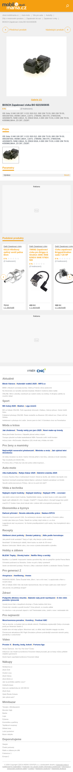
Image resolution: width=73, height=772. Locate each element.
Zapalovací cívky (50, 18)
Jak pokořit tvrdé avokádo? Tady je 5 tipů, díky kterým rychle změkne (27, 539)
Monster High (7, 710)
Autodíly (49, 15)
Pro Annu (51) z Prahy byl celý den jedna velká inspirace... (23, 463)
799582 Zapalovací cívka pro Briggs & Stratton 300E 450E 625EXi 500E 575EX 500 (39, 254)
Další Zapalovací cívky (13, 246)
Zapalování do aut (33, 18)
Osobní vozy (7, 673)
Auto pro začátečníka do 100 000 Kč (15, 688)
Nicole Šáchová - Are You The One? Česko (18, 649)
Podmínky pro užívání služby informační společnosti (42, 767)
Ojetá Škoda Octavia (10, 694)
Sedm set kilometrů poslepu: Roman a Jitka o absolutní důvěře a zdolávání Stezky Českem (35, 566)
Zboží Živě (6, 670)
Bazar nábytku (7, 734)
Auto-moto (25, 15)
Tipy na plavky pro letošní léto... (14, 460)
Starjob (5, 744)
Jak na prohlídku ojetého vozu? (13, 682)
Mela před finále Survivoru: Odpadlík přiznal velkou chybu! (23, 434)
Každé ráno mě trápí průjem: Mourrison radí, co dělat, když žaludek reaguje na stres (33, 629)
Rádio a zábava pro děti (11, 750)
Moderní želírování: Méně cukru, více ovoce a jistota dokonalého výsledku (29, 545)
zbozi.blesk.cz (7, 679)
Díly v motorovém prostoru (13, 18)
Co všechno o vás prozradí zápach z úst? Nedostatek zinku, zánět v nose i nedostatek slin (35, 610)
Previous (3, 277)
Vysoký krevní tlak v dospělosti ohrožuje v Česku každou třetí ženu (26, 604)
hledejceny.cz (7, 667)
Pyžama (5, 719)
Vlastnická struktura (59, 768)
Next (69, 277)
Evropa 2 (5, 756)
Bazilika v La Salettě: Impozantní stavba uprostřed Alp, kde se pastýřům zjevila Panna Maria (36, 559)
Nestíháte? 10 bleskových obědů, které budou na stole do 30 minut (26, 542)
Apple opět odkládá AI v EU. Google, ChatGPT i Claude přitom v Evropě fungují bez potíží (35, 500)
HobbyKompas (7, 685)
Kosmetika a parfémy (10, 722)
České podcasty (8, 747)
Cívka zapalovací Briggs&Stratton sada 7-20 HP (63, 252)
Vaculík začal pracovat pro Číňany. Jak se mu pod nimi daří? (24, 483)
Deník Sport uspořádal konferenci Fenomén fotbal (20, 657)
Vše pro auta (38, 15)
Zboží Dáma (6, 676)
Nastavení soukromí (42, 768)
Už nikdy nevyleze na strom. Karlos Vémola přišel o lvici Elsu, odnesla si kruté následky (34, 457)
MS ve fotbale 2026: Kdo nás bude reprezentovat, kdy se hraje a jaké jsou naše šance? (34, 585)
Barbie (4, 713)
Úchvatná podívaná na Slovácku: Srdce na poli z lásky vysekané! (26, 562)
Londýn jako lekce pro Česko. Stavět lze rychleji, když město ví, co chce (28, 520)
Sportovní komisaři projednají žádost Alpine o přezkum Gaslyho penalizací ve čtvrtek (33, 480)
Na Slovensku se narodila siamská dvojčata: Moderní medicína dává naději (29, 391)
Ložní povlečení (8, 731)
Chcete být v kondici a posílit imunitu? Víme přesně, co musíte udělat (27, 607)
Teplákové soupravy (9, 725)
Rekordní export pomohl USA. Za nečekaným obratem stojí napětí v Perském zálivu (33, 517)
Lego (4, 716)
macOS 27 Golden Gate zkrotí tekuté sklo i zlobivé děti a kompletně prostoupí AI (31, 503)
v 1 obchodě (9, 307)
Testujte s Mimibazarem (11, 707)
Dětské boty (6, 728)
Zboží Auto (6, 691)
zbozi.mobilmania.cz (10, 15)
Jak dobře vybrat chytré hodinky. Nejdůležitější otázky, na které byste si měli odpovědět (34, 497)
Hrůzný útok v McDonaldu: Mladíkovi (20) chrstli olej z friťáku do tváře (27, 440)
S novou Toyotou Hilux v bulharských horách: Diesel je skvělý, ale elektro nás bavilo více (34, 477)
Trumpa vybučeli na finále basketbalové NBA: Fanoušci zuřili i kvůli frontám (29, 437)
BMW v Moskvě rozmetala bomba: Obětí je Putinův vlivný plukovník (27, 388)
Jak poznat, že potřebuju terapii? (14, 588)
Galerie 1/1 (36, 99)
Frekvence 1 (7, 753)
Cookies (31, 768)
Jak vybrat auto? (8, 697)
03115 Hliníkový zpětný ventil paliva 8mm (13, 252)
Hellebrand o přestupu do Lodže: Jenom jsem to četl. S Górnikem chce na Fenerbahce (34, 420)
